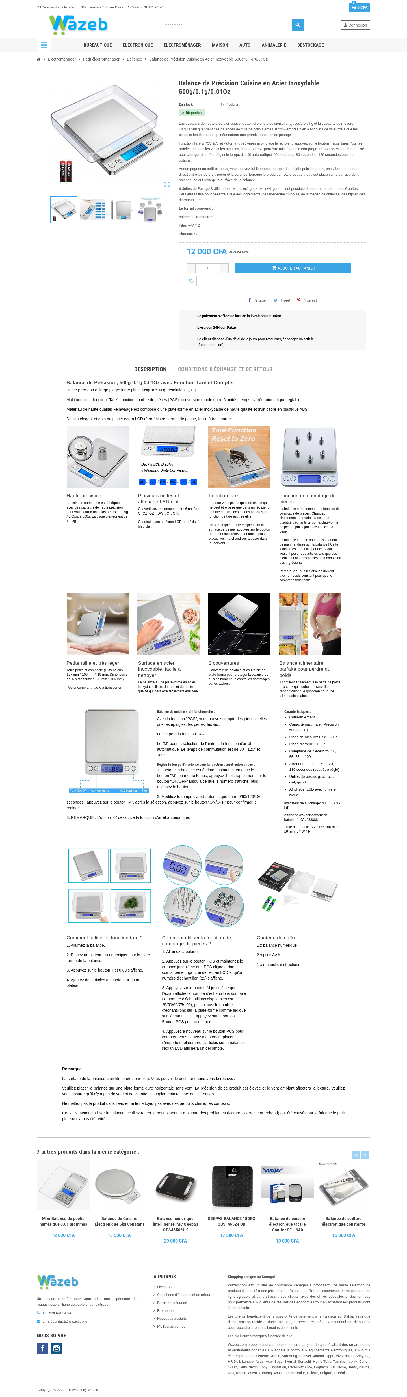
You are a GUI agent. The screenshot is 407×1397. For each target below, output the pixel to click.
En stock (186, 104)
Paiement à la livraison (57, 7)
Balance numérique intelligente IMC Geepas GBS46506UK (175, 1224)
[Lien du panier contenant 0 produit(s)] (359, 7)
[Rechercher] (230, 25)
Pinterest (307, 300)
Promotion (165, 1310)
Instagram (56, 1348)
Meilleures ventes (171, 1326)
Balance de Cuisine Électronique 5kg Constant (119, 1221)
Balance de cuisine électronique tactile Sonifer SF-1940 (287, 1224)
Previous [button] (356, 1150)
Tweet (282, 300)
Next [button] (364, 1150)
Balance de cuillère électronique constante (343, 1221)
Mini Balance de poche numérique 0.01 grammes (63, 1221)
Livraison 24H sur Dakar (103, 7)
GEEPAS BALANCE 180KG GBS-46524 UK (232, 1221)
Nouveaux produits (172, 1318)
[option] (63, 1203)
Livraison (164, 1287)
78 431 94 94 (145, 7)
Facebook (42, 1348)
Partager (257, 300)
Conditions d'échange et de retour (183, 1295)
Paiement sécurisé (172, 1303)
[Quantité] (207, 268)
